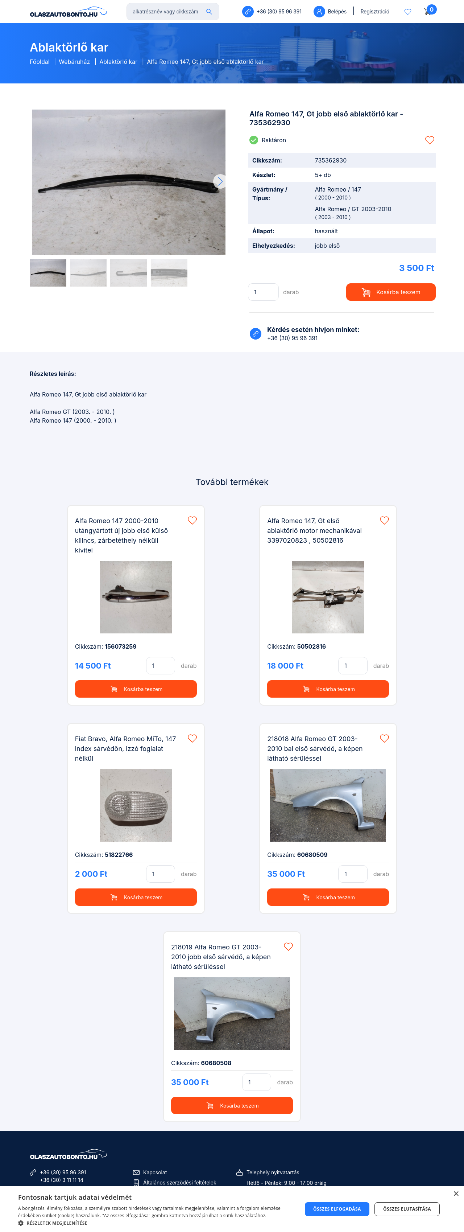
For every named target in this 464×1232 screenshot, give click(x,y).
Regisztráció (375, 12)
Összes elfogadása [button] (337, 1209)
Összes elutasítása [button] (407, 1209)
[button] (220, 181)
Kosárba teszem (390, 292)
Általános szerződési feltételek (179, 1182)
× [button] (456, 1194)
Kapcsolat (155, 1172)
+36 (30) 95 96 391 (63, 1172)
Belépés (330, 11)
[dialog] (232, 1209)
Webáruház (74, 61)
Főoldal (40, 61)
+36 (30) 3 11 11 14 (61, 1180)
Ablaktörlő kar (118, 61)
